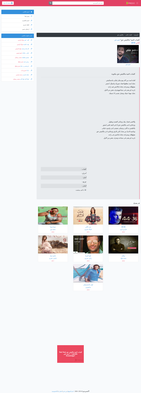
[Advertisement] (88, 20)
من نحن (65, 391)
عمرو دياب (23, 70)
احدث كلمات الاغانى (27, 36)
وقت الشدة (27, 44)
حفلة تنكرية (27, 75)
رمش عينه (27, 62)
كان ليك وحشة (26, 49)
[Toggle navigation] (137, 3)
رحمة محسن (19, 75)
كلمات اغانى (129, 35)
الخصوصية (54, 391)
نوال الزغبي (21, 40)
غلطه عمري (27, 25)
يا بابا (29, 70)
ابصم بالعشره (27, 20)
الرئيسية (136, 35)
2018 (135, 43)
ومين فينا (28, 16)
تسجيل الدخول (8, 3)
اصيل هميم (19, 53)
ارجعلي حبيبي (27, 29)
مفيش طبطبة (27, 57)
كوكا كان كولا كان (26, 79)
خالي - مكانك (27, 53)
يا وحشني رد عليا (26, 66)
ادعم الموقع (71, 391)
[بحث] (50, 3)
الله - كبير (28, 40)
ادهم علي (117, 40)
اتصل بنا (60, 391)
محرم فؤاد (20, 62)
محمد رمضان (18, 57)
